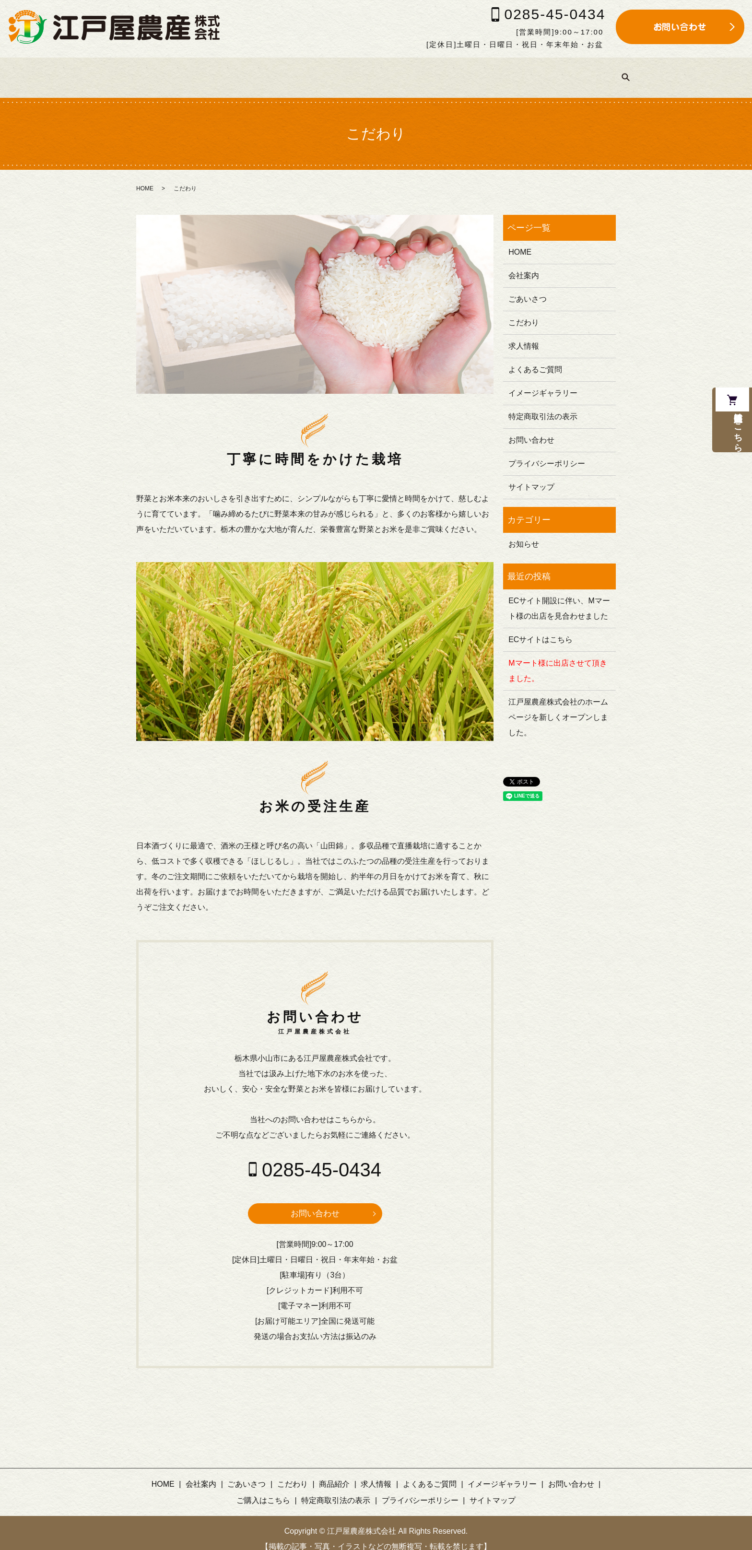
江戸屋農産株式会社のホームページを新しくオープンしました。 (558, 704)
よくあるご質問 (438, 70)
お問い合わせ (315, 1201)
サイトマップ (531, 474)
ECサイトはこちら (540, 627)
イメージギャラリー (522, 70)
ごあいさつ (213, 70)
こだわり (269, 70)
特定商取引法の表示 (542, 404)
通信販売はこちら (736, 438)
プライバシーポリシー (546, 451)
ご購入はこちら (607, 70)
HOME (108, 70)
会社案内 (157, 70)
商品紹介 (321, 70)
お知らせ (523, 532)
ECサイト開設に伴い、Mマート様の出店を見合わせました (559, 596)
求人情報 (373, 70)
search (656, 71)
